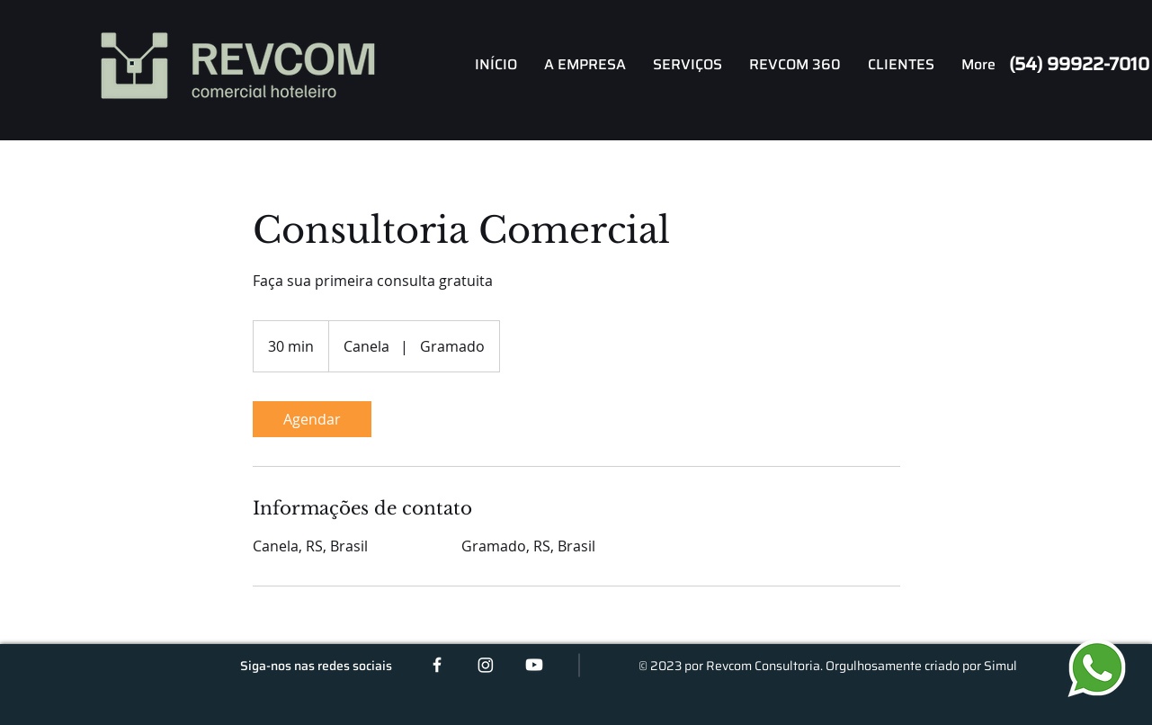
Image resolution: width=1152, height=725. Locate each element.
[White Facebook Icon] (437, 665)
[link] (312, 419)
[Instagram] (486, 665)
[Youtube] (534, 665)
